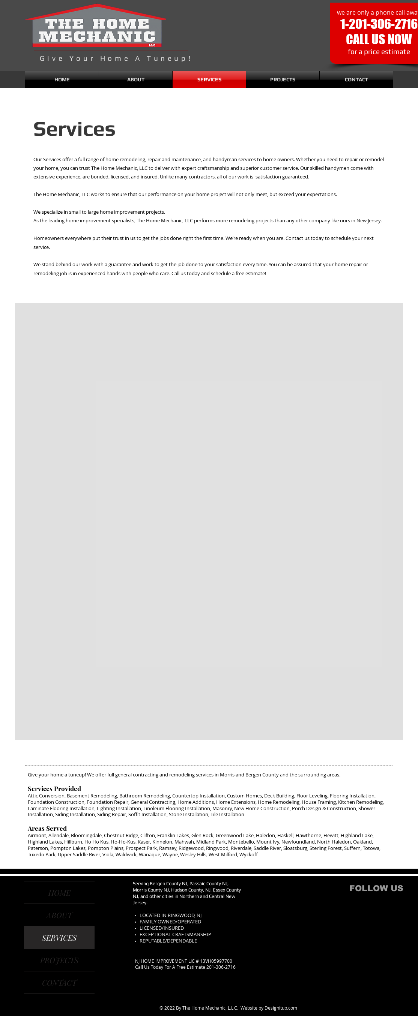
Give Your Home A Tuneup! (116, 58)
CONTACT (59, 982)
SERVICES (59, 937)
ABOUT (59, 915)
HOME (59, 892)
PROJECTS (59, 960)
